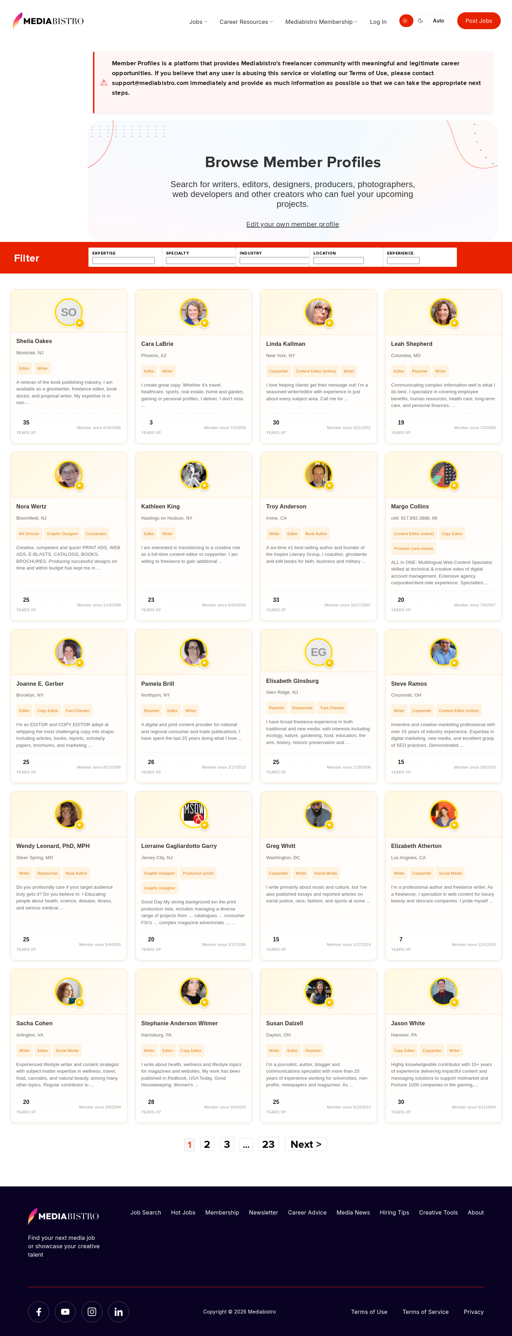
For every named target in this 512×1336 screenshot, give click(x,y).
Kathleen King (160, 506)
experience (400, 253)
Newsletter (263, 1212)
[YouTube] (65, 1311)
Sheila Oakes (34, 341)
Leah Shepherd (412, 344)
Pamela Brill (157, 684)
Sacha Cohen (34, 1023)
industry (250, 253)
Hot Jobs (183, 1212)
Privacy (474, 1311)
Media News (353, 1212)
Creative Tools (438, 1212)
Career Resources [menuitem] (244, 21)
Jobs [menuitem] (195, 21)
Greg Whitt (281, 846)
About (476, 1212)
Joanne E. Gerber (40, 684)
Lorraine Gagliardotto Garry (179, 846)
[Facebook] (38, 1311)
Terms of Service (426, 1311)
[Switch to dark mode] (422, 20)
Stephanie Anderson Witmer (179, 1023)
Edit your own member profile (292, 223)
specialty (177, 253)
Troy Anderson (286, 506)
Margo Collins (410, 506)
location (324, 253)
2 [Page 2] (207, 1144)
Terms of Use (369, 1311)
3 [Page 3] (227, 1144)
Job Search (146, 1212)
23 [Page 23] (272, 1144)
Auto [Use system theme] (438, 21)
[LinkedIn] (118, 1311)
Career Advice (307, 1212)
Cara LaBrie (157, 344)
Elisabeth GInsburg (292, 681)
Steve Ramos (409, 684)
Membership (222, 1212)
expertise (103, 253)
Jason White (408, 1023)
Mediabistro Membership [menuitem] (319, 21)
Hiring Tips (394, 1212)
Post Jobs (479, 20)
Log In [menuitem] (378, 21)
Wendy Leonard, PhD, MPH (53, 846)
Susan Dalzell (285, 1023)
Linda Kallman (286, 344)
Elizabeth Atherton (416, 846)
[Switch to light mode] (406, 20)
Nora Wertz (31, 506)
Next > (309, 1144)
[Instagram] (91, 1311)
